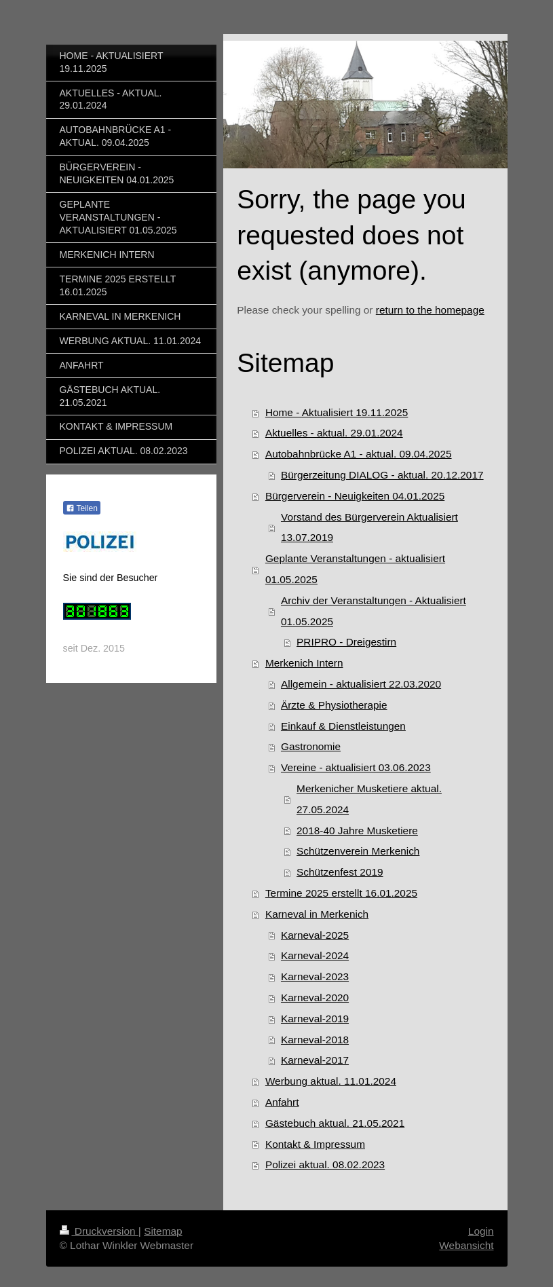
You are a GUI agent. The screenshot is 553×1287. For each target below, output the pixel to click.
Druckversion (99, 1231)
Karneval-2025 (315, 935)
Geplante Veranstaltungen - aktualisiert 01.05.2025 (355, 569)
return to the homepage (430, 310)
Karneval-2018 (315, 1039)
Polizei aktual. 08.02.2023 (325, 1164)
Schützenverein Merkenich (358, 851)
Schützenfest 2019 (340, 872)
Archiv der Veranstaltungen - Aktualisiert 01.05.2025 (373, 611)
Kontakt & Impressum (315, 1144)
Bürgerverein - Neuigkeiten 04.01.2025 (354, 496)
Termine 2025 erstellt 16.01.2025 (341, 893)
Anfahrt (282, 1102)
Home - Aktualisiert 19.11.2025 (336, 412)
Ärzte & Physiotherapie (334, 705)
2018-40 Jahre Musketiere (357, 830)
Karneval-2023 (315, 976)
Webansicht (466, 1245)
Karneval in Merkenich (316, 914)
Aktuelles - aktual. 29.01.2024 (334, 433)
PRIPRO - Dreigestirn (346, 642)
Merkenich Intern (304, 663)
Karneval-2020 (315, 997)
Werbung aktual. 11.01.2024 (330, 1081)
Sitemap (163, 1231)
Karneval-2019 (315, 1018)
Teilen (82, 508)
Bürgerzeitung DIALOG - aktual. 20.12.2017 (382, 475)
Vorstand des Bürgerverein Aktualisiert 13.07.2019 (369, 527)
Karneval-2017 (315, 1060)
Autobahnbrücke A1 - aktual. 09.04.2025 (358, 454)
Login (481, 1231)
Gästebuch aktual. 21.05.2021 (334, 1123)
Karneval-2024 (315, 955)
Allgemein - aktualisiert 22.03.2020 (361, 684)
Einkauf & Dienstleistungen (343, 726)
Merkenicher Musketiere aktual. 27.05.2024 (369, 799)
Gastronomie (311, 746)
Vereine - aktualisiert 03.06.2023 (356, 767)
